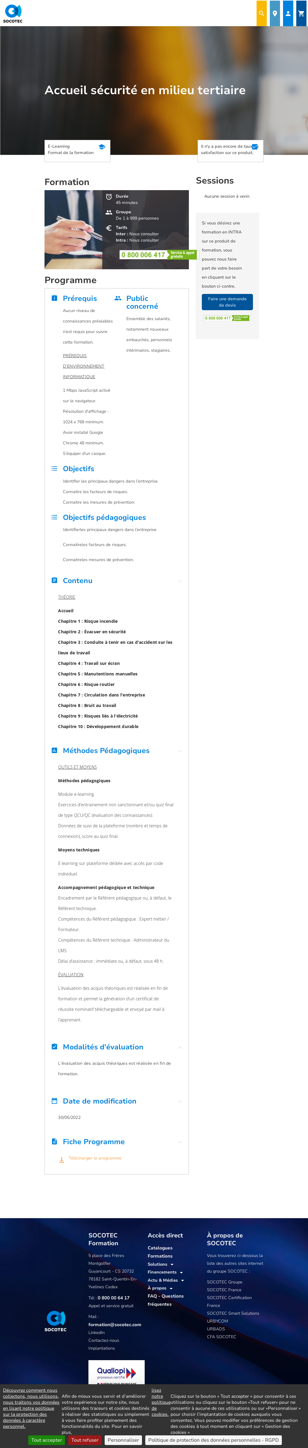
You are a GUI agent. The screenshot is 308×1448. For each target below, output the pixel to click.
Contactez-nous (103, 1340)
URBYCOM (217, 1321)
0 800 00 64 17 (112, 1298)
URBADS (216, 1329)
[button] (117, 582)
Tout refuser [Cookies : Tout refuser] (84, 1440)
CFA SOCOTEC (221, 1337)
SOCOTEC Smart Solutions (233, 1313)
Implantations (101, 1348)
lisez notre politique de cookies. (161, 1402)
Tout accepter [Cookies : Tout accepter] (46, 1440)
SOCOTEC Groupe (224, 1282)
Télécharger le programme (94, 1158)
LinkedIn (96, 1332)
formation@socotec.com (113, 1324)
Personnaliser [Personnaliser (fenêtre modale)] (123, 1440)
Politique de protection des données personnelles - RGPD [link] (213, 1440)
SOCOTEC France (224, 1290)
